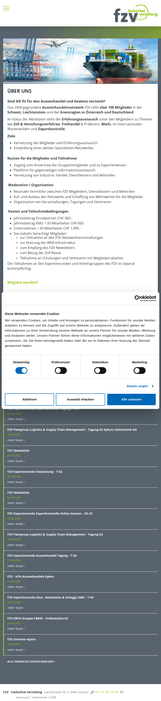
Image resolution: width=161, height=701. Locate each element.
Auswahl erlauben (80, 399)
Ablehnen (29, 399)
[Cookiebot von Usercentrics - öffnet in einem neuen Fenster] (137, 298)
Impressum (22, 697)
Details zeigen (137, 386)
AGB (53, 697)
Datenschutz (39, 697)
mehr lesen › (16, 419)
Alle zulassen (131, 399)
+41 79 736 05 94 (106, 692)
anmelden (9, 697)
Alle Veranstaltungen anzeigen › (31, 661)
